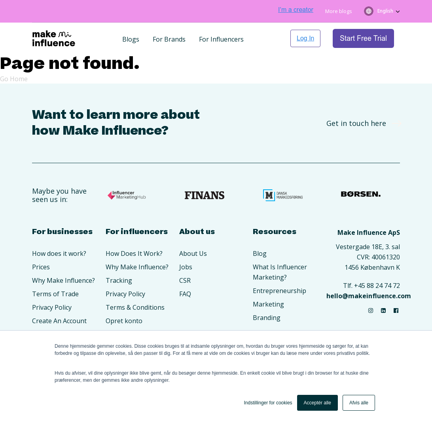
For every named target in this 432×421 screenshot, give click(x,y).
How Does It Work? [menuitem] (134, 253)
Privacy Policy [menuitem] (52, 307)
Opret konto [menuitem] (124, 320)
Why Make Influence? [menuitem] (63, 280)
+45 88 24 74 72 (377, 285)
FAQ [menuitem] (185, 294)
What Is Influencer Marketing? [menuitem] (280, 272)
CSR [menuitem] (185, 280)
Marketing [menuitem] (268, 304)
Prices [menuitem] (41, 267)
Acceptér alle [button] (317, 403)
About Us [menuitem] (193, 253)
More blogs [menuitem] (338, 11)
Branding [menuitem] (266, 317)
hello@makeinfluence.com (368, 295)
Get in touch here (361, 123)
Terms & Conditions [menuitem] (135, 307)
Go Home (14, 78)
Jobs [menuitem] (185, 267)
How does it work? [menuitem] (59, 253)
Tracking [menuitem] (119, 280)
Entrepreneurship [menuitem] (279, 290)
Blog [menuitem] (260, 253)
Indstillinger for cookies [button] (268, 403)
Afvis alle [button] (358, 403)
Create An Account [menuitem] (59, 320)
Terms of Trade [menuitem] (55, 294)
